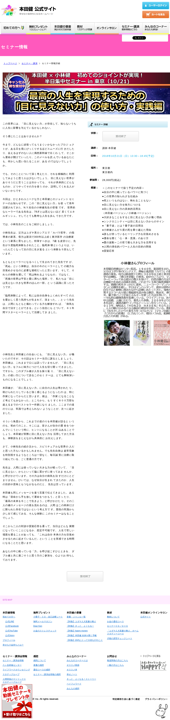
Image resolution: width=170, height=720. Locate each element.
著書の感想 (38, 665)
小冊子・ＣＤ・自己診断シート (48, 617)
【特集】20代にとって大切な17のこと (85, 640)
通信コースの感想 (41, 669)
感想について (39, 660)
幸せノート (72, 674)
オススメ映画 (73, 665)
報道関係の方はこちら (117, 660)
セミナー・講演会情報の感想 (47, 674)
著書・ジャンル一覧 (76, 617)
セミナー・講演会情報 (13, 660)
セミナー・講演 (30, 63)
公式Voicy (10, 635)
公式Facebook (12, 626)
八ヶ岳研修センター (12, 665)
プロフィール (9, 640)
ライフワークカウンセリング (16, 669)
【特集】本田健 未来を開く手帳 (82, 635)
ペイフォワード (74, 684)
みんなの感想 (73, 688)
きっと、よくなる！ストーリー (81, 679)
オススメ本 (72, 669)
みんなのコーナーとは (77, 660)
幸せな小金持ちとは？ (13, 645)
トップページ (10, 63)
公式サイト (145, 617)
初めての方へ (9, 617)
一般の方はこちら (115, 665)
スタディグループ (11, 674)
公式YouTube (11, 631)
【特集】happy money (77, 631)
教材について (113, 617)
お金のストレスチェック (44, 631)
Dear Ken (37, 626)
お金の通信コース (115, 621)
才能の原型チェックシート (119, 638)
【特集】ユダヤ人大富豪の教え (81, 621)
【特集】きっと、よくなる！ (80, 626)
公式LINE (9, 621)
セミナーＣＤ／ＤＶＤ (117, 626)
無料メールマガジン (42, 621)
